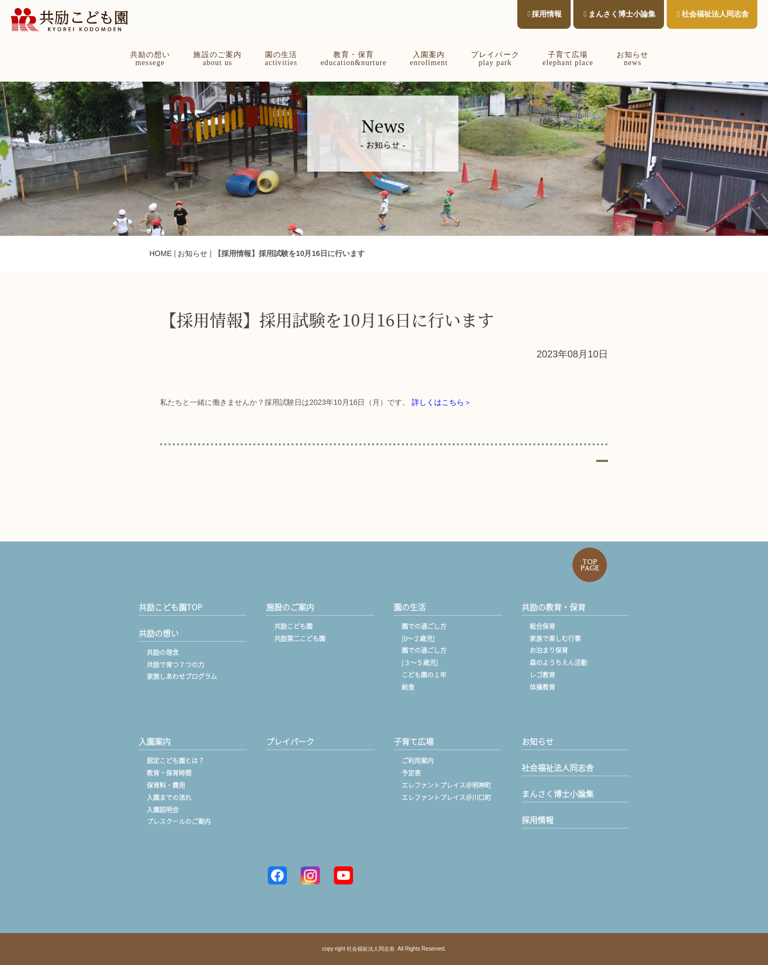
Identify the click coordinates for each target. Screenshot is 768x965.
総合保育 (542, 626)
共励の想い (159, 633)
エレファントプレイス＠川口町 (446, 797)
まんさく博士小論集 (619, 14)
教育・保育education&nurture (354, 59)
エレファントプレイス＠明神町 (446, 785)
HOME (160, 253)
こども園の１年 (424, 675)
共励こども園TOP (170, 607)
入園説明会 (163, 810)
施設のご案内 (290, 607)
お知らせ (192, 253)
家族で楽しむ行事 (555, 638)
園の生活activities (281, 59)
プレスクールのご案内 (179, 821)
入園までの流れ (169, 797)
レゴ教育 (542, 675)
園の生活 (410, 607)
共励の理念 (163, 652)
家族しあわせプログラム (182, 676)
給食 (408, 687)
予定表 (411, 773)
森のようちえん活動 (558, 662)
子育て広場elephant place (567, 59)
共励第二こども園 (299, 638)
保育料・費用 (166, 785)
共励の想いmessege (150, 59)
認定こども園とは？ (175, 760)
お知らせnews (633, 59)
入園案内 (155, 741)
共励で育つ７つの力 (175, 664)
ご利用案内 (418, 760)
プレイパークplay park (495, 59)
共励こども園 (293, 626)
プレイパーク (290, 741)
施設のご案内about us (217, 59)
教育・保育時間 (169, 773)
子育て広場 (414, 741)
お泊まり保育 (549, 650)
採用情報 (544, 14)
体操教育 (542, 687)
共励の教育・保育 (554, 607)
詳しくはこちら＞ (441, 402)
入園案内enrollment (428, 59)
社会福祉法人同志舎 (712, 14)
